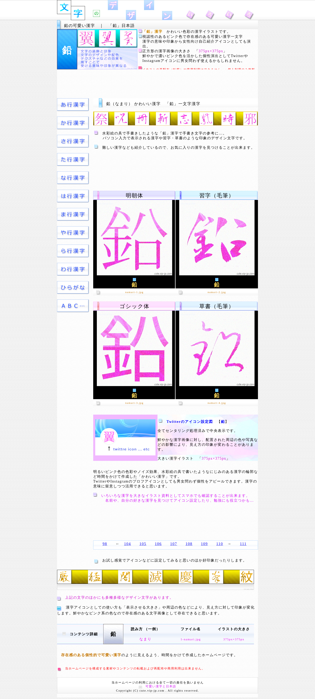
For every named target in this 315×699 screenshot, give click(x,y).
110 (219, 544)
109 (204, 544)
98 (105, 544)
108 (189, 544)
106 (158, 544)
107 (173, 544)
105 (142, 544)
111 (243, 544)
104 (127, 544)
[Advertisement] (157, 84)
